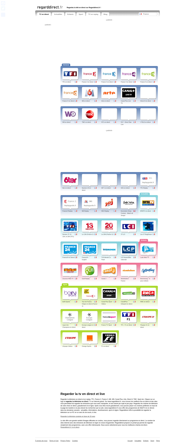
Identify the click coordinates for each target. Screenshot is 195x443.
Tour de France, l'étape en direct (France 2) (89, 304)
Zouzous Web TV (67, 278)
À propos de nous (41, 441)
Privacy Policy (65, 441)
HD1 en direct (125, 188)
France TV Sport (106, 325)
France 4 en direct (126, 82)
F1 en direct (105, 346)
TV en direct (44, 14)
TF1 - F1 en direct (126, 325)
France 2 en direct (87, 82)
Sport (81, 14)
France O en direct (68, 101)
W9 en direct (66, 122)
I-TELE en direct (145, 122)
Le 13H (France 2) (87, 234)
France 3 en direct (107, 82)
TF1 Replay (144, 188)
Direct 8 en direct (145, 101)
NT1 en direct (105, 122)
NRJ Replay (105, 211)
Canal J (103, 278)
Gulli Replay (86, 278)
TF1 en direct (66, 82)
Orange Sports (86, 346)
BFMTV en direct (145, 211)
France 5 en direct (146, 82)
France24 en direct (68, 257)
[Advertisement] (67, 2)
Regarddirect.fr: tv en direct (69, 427)
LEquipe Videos (67, 346)
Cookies (75, 441)
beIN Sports (66, 301)
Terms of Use (54, 441)
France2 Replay (67, 211)
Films (158, 441)
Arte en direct (105, 101)
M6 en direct (86, 101)
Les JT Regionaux (146, 234)
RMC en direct (144, 301)
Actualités (58, 14)
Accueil (130, 441)
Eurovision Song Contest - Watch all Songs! (127, 213)
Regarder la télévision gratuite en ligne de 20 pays (77, 416)
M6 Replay (85, 211)
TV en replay (93, 14)
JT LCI (123, 234)
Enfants (70, 14)
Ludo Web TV (144, 257)
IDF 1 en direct (106, 188)
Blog (105, 14)
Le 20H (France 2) (107, 234)
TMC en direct (86, 122)
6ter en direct (66, 188)
